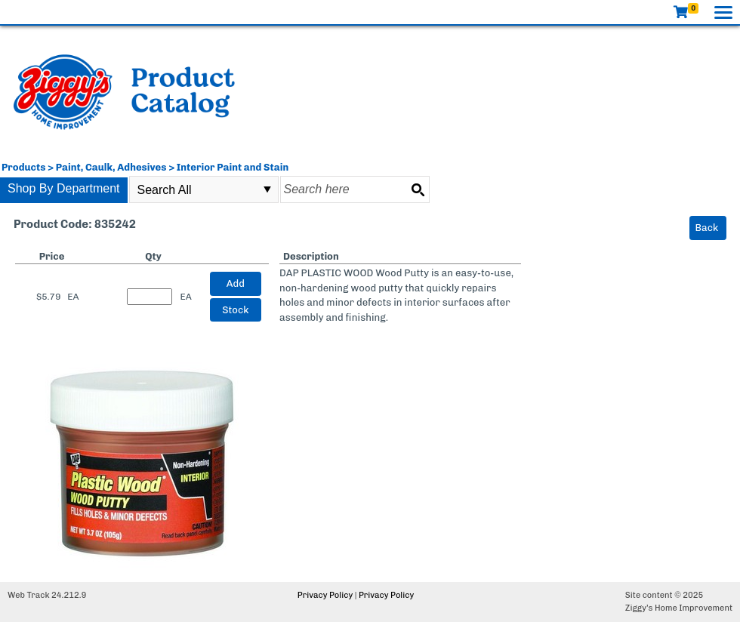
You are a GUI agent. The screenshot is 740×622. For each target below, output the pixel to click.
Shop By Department (64, 188)
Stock (235, 310)
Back (707, 227)
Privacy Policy (325, 595)
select (267, 189)
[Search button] (417, 189)
